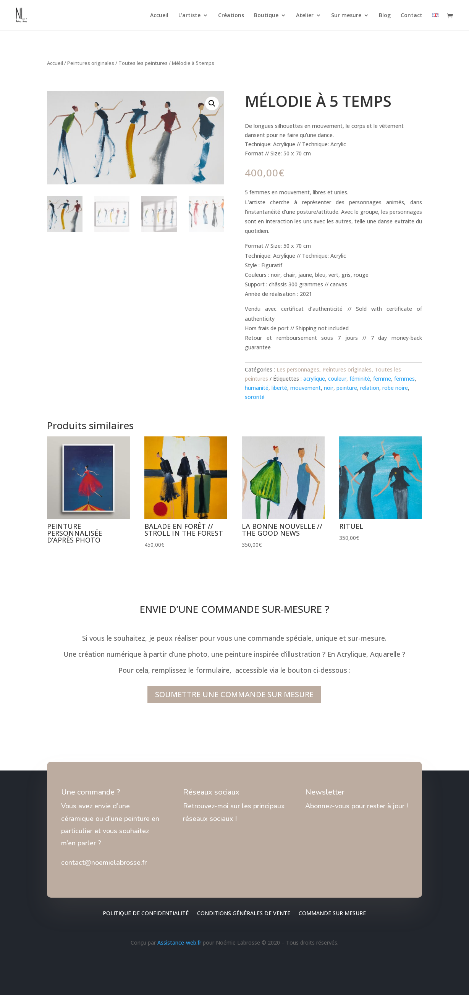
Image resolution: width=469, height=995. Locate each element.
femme (382, 378)
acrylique (314, 378)
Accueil (159, 16)
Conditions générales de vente (243, 913)
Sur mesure (346, 16)
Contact (411, 16)
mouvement (305, 387)
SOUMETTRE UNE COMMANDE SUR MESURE (234, 694)
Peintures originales (90, 63)
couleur (337, 378)
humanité (256, 387)
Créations (231, 16)
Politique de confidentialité (146, 913)
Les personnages (298, 369)
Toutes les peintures (143, 63)
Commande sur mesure (332, 913)
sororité (255, 397)
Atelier (305, 16)
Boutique (266, 16)
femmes (404, 378)
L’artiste (189, 16)
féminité (359, 378)
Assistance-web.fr (179, 942)
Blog (385, 16)
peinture (346, 387)
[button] (212, 103)
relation (369, 387)
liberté (279, 387)
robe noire (395, 387)
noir (328, 387)
